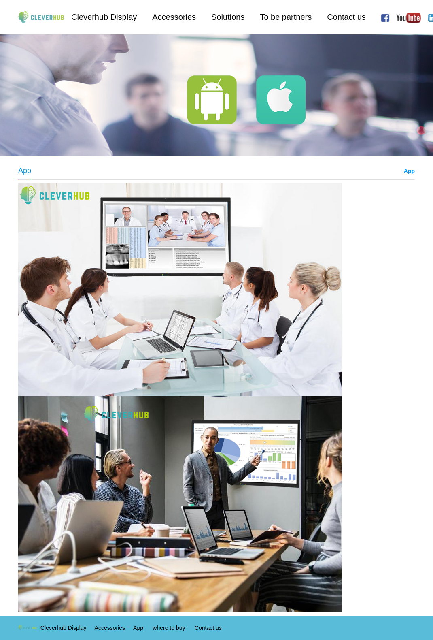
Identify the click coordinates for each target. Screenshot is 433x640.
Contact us (346, 17)
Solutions (227, 17)
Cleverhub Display (104, 17)
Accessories (174, 17)
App (409, 171)
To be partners (286, 17)
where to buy (169, 628)
